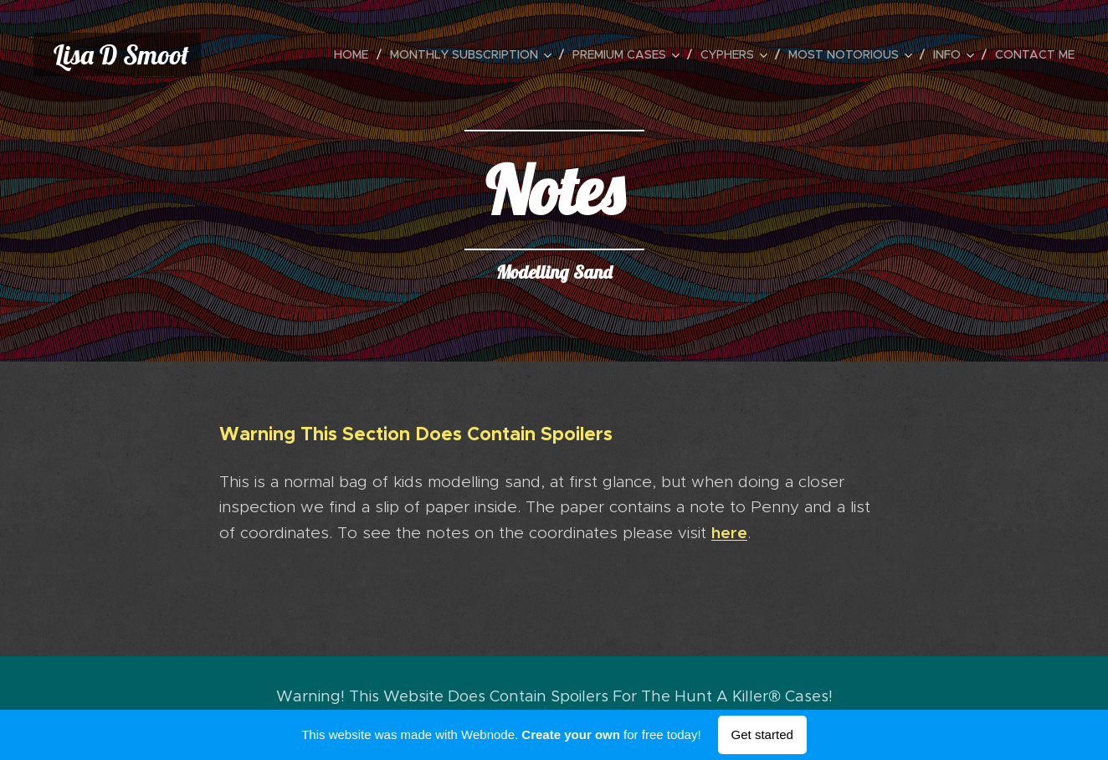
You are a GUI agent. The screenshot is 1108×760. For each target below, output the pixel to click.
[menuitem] (356, 54)
